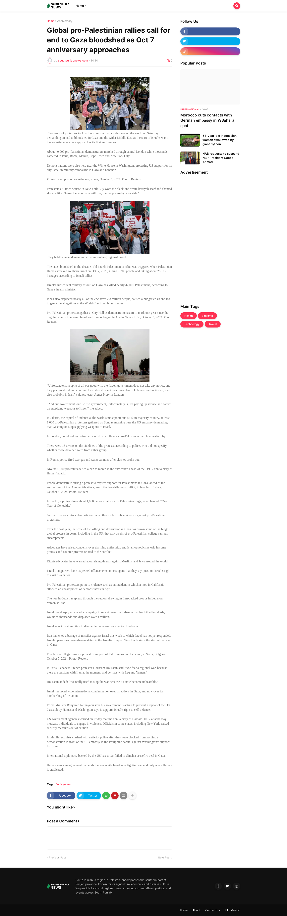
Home (50, 21)
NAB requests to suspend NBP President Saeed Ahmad (220, 158)
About (196, 910)
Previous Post (57, 857)
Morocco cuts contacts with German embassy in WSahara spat (207, 120)
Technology (192, 324)
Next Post (164, 857)
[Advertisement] (196, 238)
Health (188, 315)
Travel (213, 324)
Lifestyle (207, 315)
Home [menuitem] (80, 6)
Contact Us (212, 910)
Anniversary (65, 21)
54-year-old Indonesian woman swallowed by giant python (219, 140)
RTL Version (232, 910)
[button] (236, 5)
